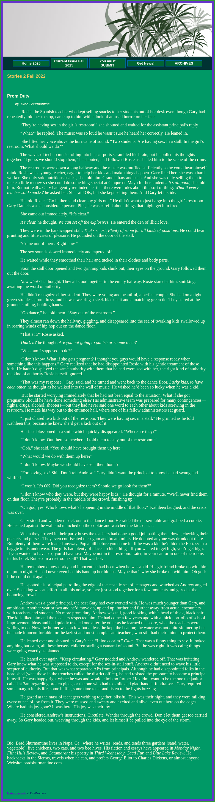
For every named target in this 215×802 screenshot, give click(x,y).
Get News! (146, 63)
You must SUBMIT (107, 63)
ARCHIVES (184, 63)
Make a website (16, 793)
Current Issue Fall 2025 (69, 63)
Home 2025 (31, 63)
